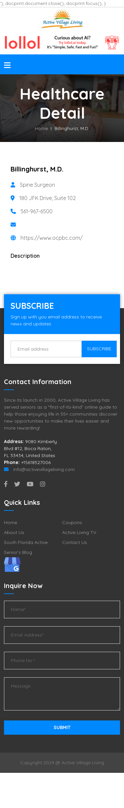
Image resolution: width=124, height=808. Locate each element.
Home (41, 128)
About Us (14, 532)
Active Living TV (79, 532)
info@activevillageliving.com (39, 469)
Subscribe (99, 349)
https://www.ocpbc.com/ (52, 238)
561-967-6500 (37, 211)
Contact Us (74, 542)
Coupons (72, 522)
